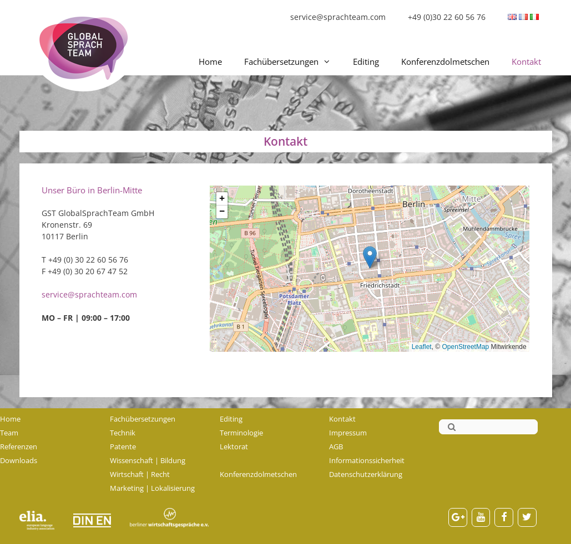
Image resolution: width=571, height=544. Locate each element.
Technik (122, 433)
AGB (336, 446)
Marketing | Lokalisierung (152, 488)
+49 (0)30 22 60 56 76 (447, 17)
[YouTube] (481, 517)
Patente (123, 446)
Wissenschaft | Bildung (147, 460)
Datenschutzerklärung (365, 474)
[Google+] (457, 517)
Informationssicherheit (367, 460)
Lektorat (234, 446)
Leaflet (422, 347)
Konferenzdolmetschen (445, 61)
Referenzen (18, 446)
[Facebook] (503, 517)
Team (9, 433)
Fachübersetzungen (293, 61)
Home (210, 61)
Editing (366, 61)
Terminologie (241, 433)
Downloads (18, 460)
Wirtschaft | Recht (140, 474)
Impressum (348, 433)
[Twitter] (527, 517)
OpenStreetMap (465, 347)
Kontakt (526, 61)
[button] (370, 257)
